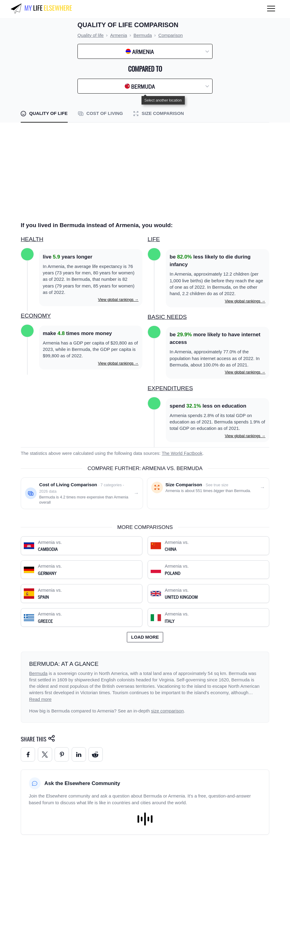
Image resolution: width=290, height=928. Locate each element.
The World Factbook (182, 453)
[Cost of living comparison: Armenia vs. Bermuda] (82, 493)
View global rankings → (118, 299)
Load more (145, 637)
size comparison (167, 710)
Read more (40, 699)
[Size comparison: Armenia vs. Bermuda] (208, 493)
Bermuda (38, 673)
